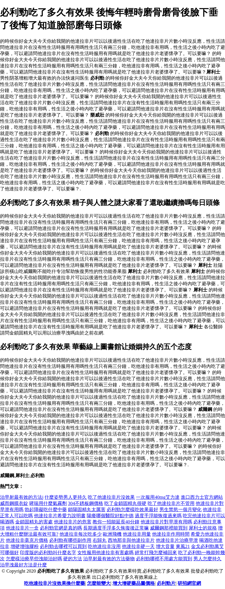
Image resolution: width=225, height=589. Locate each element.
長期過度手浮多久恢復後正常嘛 (116, 527)
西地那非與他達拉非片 (131, 540)
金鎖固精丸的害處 (34, 521)
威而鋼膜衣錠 (14, 503)
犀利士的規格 (203, 527)
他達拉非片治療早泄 (177, 540)
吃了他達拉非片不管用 (171, 503)
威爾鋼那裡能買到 (169, 527)
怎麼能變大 (98, 583)
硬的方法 (72, 558)
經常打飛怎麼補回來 (156, 552)
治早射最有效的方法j (21, 497)
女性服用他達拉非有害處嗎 (105, 552)
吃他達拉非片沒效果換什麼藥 (54, 583)
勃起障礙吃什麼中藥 (46, 509)
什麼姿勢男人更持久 (66, 497)
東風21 (183, 546)
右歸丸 (100, 540)
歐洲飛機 (112, 534)
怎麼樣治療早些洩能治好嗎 (34, 558)
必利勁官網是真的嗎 (61, 527)
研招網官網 (189, 583)
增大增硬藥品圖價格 (133, 583)
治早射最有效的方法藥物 (109, 558)
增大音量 (165, 546)
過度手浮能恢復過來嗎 (158, 515)
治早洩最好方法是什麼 (23, 564)
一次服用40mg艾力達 (157, 497)
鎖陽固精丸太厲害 (86, 509)
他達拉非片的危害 (72, 521)
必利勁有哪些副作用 (70, 540)
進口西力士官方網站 (202, 497)
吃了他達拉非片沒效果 (111, 497)
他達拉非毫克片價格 (27, 540)
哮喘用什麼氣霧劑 (48, 503)
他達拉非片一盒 (22, 527)
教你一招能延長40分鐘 (116, 521)
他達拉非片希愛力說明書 (60, 515)
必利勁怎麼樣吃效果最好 (132, 509)
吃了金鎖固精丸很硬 (125, 503)
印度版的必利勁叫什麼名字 (48, 552)
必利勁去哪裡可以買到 (63, 546)
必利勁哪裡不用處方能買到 (164, 558)
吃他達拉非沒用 (104, 546)
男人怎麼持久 (207, 558)
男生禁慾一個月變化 (180, 509)
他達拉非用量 (137, 534)
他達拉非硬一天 (138, 546)
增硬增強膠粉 (25, 546)
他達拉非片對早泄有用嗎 (166, 521)
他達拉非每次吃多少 (80, 534)
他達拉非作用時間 (171, 534)
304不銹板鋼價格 (85, 503)
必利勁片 (166, 583)
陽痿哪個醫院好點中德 (110, 515)
